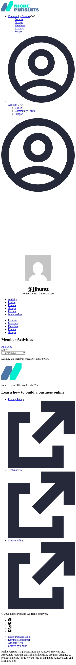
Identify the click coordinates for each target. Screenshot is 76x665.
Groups (19, 22)
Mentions (13, 323)
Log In (18, 107)
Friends (12, 305)
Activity (19, 28)
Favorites (13, 326)
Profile (11, 302)
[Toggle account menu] (38, 190)
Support (19, 31)
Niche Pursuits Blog (19, 636)
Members (20, 25)
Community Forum (25, 110)
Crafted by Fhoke (17, 645)
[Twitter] (9, 623)
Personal (12, 320)
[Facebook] (9, 620)
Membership (15, 314)
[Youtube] (9, 631)
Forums (19, 19)
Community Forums (21, 16)
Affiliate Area (15, 642)
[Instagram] (9, 628)
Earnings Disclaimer (19, 639)
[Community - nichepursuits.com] (20, 10)
